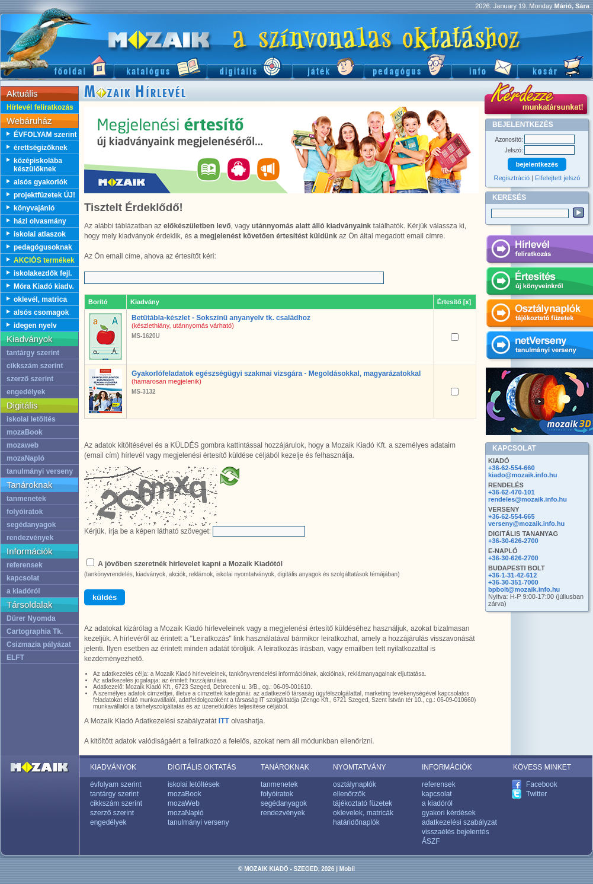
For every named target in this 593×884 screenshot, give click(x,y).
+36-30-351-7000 (513, 582)
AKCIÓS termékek (44, 260)
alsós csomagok (41, 312)
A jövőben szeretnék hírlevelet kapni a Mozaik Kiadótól (190, 564)
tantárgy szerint (33, 353)
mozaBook (25, 432)
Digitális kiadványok (249, 65)
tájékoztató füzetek (362, 803)
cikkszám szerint (35, 366)
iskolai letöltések (193, 784)
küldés (104, 597)
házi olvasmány (40, 221)
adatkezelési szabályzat (459, 822)
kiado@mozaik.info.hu (522, 474)
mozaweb (23, 445)
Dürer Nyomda (31, 618)
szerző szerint (30, 379)
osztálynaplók (354, 784)
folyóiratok (25, 512)
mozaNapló (25, 458)
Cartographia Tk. (35, 631)
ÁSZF (431, 841)
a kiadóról (23, 591)
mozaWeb (184, 803)
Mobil (347, 869)
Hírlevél (539, 251)
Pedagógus (407, 65)
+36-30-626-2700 (513, 540)
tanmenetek (26, 498)
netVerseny (539, 347)
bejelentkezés (537, 164)
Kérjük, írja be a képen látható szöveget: (147, 531)
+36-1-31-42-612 (512, 575)
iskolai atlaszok (40, 234)
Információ (484, 65)
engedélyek (26, 392)
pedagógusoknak (43, 247)
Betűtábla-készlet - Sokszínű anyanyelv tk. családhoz (221, 318)
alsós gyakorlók (41, 182)
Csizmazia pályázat (39, 644)
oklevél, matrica (40, 299)
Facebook (541, 784)
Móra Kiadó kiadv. (44, 286)
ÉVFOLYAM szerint (45, 134)
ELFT (15, 657)
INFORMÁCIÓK (447, 767)
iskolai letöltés (31, 419)
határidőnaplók (356, 822)
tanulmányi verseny (40, 471)
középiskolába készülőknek (38, 165)
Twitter (536, 794)
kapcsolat (23, 578)
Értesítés (539, 283)
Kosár (555, 65)
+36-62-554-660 (511, 467)
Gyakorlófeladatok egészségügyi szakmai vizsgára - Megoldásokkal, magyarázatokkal (276, 373)
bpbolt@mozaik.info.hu (524, 589)
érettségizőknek (41, 147)
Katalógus (160, 65)
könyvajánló (34, 208)
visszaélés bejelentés (455, 832)
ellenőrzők (349, 794)
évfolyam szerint (116, 784)
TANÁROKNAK (285, 767)
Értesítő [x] (454, 301)
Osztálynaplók (539, 315)
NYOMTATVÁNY (359, 767)
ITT (224, 721)
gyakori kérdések (449, 813)
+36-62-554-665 (511, 516)
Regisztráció (512, 177)
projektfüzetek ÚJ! (44, 195)
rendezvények (30, 538)
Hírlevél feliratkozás (40, 107)
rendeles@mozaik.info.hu (527, 499)
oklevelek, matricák (363, 813)
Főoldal (57, 65)
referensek (25, 565)
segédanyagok (31, 525)
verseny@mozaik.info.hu (526, 523)
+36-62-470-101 (511, 492)
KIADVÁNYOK (113, 767)
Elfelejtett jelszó (557, 177)
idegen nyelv (35, 325)
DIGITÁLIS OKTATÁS (202, 767)
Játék (328, 65)
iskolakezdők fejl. (43, 273)
